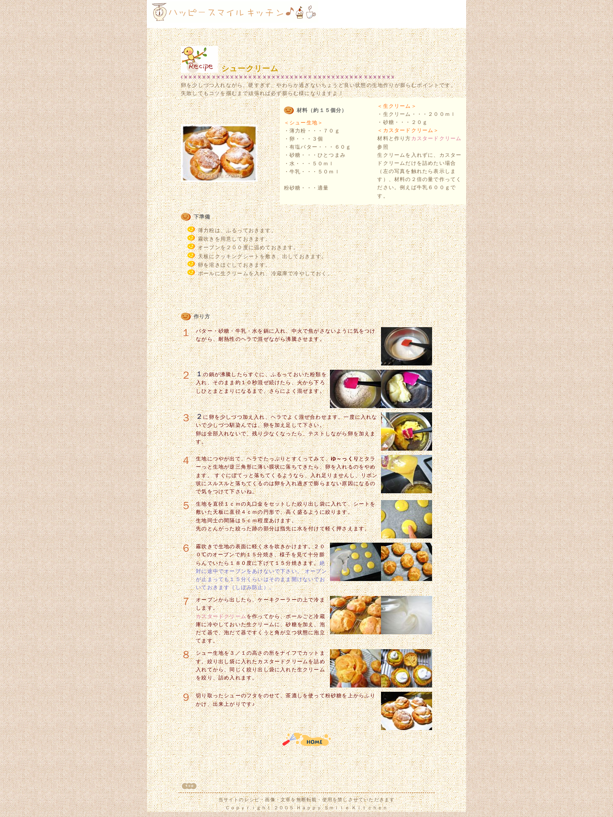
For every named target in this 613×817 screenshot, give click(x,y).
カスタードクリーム (436, 138)
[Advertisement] (413, 14)
